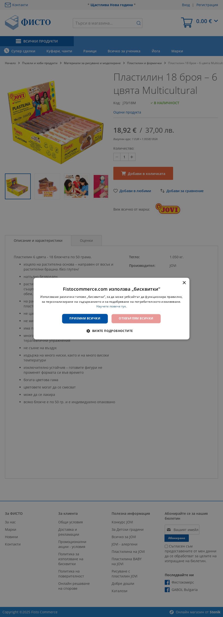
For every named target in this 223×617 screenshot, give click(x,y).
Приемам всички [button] (84, 318)
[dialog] (111, 308)
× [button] (184, 283)
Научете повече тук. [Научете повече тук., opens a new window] (111, 306)
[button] (111, 330)
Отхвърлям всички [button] (136, 318)
